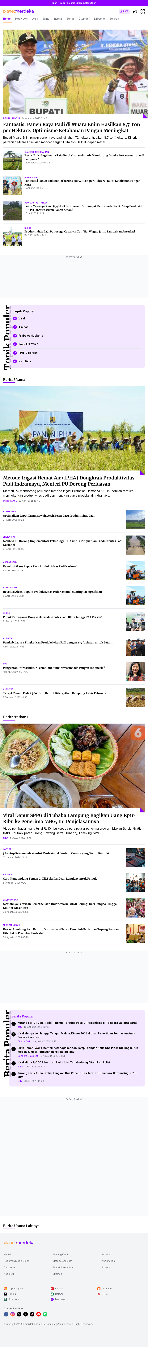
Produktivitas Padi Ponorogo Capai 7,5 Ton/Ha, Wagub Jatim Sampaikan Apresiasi (79, 231)
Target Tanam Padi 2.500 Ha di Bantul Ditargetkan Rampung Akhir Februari (54, 693)
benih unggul (11, 118)
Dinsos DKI (24, 1041)
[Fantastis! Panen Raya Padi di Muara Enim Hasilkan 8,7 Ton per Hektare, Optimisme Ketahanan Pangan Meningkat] (75, 74)
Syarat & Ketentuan (63, 1267)
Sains (45, 18)
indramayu (10, 500)
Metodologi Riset (62, 1260)
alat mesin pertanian (36, 152)
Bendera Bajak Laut (28, 1055)
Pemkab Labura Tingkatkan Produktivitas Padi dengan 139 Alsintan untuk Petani (57, 642)
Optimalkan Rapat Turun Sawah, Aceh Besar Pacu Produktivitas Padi (49, 515)
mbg (5, 838)
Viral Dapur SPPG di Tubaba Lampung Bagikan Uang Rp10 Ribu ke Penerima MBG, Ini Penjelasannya (69, 818)
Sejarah (114, 18)
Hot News (21, 18)
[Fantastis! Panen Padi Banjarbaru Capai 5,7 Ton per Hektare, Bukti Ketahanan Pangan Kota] (12, 185)
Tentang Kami (60, 1254)
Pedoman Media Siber (16, 1260)
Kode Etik (9, 1273)
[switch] (124, 11)
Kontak (8, 1254)
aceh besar (9, 511)
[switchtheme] (135, 11)
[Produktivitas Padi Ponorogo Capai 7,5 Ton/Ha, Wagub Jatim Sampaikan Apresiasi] (12, 236)
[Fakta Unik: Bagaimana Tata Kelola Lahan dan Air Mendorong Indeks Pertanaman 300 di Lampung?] (12, 160)
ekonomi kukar (11, 925)
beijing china (10, 900)
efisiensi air (9, 537)
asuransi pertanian (35, 203)
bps (5, 664)
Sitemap (57, 1273)
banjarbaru (31, 177)
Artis (35, 18)
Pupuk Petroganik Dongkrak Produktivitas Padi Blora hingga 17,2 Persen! (52, 617)
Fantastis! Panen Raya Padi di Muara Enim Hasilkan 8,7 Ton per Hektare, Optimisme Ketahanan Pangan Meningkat (71, 127)
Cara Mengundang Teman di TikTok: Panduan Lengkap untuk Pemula (50, 878)
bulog (28, 228)
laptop (7, 849)
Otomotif (84, 18)
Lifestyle (99, 18)
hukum (21, 1066)
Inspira (58, 18)
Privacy (105, 1267)
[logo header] (18, 11)
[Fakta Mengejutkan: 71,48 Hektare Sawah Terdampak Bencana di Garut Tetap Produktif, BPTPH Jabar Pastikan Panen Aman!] (12, 210)
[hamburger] (142, 11)
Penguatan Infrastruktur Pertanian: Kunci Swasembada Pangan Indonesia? (54, 668)
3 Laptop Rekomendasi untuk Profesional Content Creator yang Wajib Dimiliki (56, 853)
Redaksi (106, 1254)
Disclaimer (10, 1267)
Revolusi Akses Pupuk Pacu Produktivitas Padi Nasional (40, 566)
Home (7, 18)
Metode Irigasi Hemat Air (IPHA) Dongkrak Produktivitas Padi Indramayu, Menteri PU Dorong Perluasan (68, 481)
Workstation (108, 1260)
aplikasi (7, 874)
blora (6, 613)
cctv (20, 1026)
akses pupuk (10, 562)
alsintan (8, 638)
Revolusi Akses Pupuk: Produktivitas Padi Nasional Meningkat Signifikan (52, 591)
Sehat (70, 18)
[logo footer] (19, 1243)
